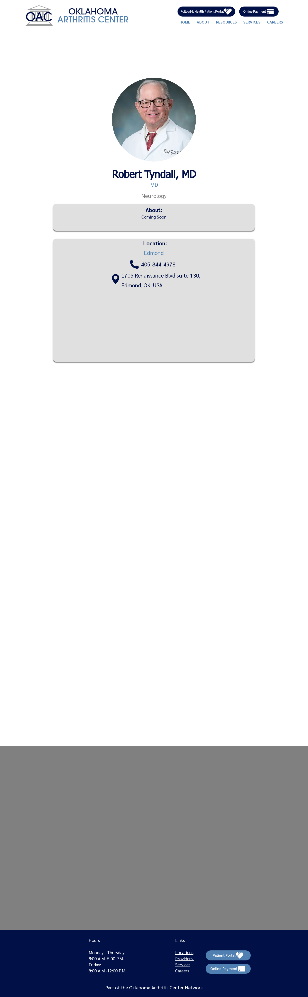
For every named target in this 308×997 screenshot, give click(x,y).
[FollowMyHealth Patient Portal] (206, 12)
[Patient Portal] (228, 955)
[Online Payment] (259, 12)
